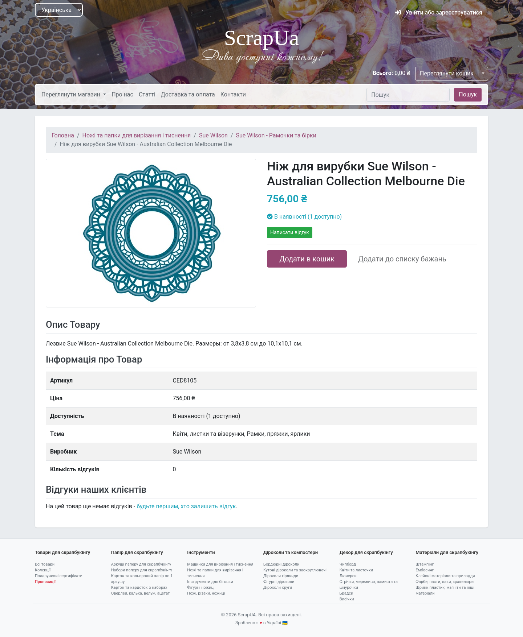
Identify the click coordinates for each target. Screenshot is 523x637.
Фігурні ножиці (200, 587)
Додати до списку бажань (402, 259)
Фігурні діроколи (278, 581)
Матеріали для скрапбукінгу (446, 552)
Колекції (42, 570)
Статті (147, 94)
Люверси (348, 576)
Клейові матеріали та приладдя (445, 576)
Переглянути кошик (447, 73)
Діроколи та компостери (290, 552)
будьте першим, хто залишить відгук (186, 506)
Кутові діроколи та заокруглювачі (295, 570)
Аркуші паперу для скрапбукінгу (141, 564)
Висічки (347, 599)
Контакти (233, 94)
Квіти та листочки (356, 570)
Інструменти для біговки (210, 581)
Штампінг (424, 564)
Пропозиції (45, 581)
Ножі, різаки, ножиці (206, 593)
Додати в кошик (307, 259)
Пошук (468, 94)
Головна (63, 135)
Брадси (346, 593)
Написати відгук (289, 232)
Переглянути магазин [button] (71, 94)
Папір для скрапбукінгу (137, 552)
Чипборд (348, 564)
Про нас (122, 94)
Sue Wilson (213, 135)
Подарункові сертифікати (58, 576)
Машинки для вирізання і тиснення (220, 564)
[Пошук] (408, 95)
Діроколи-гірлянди (280, 576)
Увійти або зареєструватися (438, 12)
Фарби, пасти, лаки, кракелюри (444, 581)
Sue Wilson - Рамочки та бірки (276, 135)
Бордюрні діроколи (281, 564)
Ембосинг (424, 570)
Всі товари (44, 564)
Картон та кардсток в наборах (139, 587)
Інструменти (201, 552)
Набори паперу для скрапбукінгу (141, 570)
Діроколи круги (277, 587)
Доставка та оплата (188, 94)
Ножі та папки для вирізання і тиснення (136, 135)
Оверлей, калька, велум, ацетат (140, 593)
